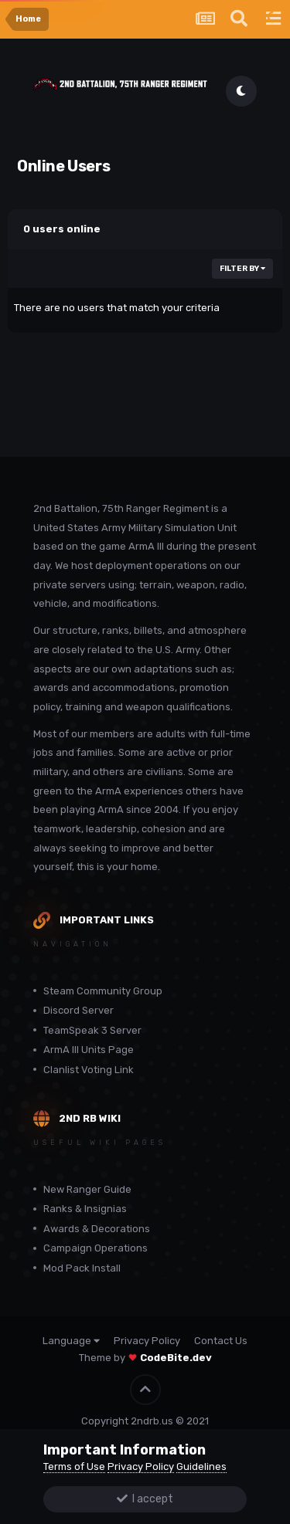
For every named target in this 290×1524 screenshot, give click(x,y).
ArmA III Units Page (88, 1049)
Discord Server (78, 1010)
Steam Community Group (102, 991)
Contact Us (220, 1340)
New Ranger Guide (87, 1189)
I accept (145, 1498)
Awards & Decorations (96, 1228)
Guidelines (201, 1466)
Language (71, 1340)
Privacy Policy (147, 1340)
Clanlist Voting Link (88, 1069)
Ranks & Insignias (85, 1208)
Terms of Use (74, 1466)
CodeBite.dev (176, 1357)
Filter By (242, 268)
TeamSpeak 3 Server (92, 1030)
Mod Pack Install (82, 1268)
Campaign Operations (95, 1248)
